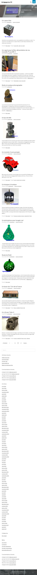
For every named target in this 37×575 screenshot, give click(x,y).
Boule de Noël (6, 255)
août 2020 (4, 491)
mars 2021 (4, 481)
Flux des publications (6, 546)
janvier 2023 (4, 449)
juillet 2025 (4, 396)
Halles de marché (5, 357)
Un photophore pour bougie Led (12, 220)
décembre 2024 (5, 407)
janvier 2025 (4, 405)
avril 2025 (4, 399)
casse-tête (16, 45)
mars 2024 (4, 422)
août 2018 (4, 515)
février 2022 (4, 468)
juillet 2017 (4, 529)
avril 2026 (4, 386)
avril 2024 (4, 420)
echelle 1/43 (19, 338)
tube (23, 338)
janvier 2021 (4, 485)
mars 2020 (4, 498)
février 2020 (4, 500)
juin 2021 (4, 479)
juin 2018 (4, 517)
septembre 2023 (5, 434)
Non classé (8, 45)
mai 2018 (4, 519)
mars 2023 (4, 445)
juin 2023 (4, 439)
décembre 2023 (5, 428)
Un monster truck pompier (11, 152)
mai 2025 (4, 397)
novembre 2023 (5, 430)
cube (19, 45)
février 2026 (4, 390)
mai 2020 (4, 494)
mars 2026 (4, 388)
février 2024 (4, 424)
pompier (23, 180)
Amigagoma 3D (6, 2)
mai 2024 (4, 418)
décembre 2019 (5, 504)
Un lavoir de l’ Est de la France (12, 286)
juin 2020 (4, 493)
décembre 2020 (5, 487)
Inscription (4, 542)
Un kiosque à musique (9, 184)
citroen (15, 338)
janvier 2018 (4, 523)
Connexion (4, 544)
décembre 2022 (5, 451)
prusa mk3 (23, 80)
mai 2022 (4, 462)
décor (15, 307)
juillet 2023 (4, 437)
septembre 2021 (5, 475)
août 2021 (4, 477)
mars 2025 (4, 401)
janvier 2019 (4, 508)
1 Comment (15, 53)
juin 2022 (4, 460)
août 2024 (4, 413)
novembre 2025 (5, 392)
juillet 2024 (4, 415)
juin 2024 (4, 416)
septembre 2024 (5, 411)
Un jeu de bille (6, 118)
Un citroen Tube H (8, 312)
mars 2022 (4, 466)
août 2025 (4, 394)
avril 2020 (4, 496)
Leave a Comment (16, 22)
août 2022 (4, 458)
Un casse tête (6, 20)
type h (25, 338)
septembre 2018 (5, 513)
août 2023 (4, 435)
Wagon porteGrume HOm (7, 365)
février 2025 (4, 403)
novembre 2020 (5, 489)
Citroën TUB (4, 361)
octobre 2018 (5, 512)
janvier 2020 (4, 502)
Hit (11, 572)
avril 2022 (4, 464)
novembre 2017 (5, 525)
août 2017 (4, 527)
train (24, 307)
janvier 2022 (4, 470)
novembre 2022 (5, 453)
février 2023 (4, 447)
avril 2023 (4, 443)
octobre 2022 (5, 454)
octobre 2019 (5, 506)
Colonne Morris (12, 375)
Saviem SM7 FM (5, 363)
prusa (20, 80)
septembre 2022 (5, 456)
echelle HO (19, 307)
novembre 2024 (5, 409)
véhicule (28, 338)
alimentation (16, 80)
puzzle (23, 45)
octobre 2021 (5, 473)
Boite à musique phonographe (12, 85)
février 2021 (4, 483)
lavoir (22, 307)
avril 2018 (4, 521)
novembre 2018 (5, 510)
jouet (15, 180)
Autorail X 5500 (5, 359)
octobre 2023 (5, 432)
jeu (21, 45)
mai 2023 (4, 441)
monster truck (19, 180)
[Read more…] (30, 78)
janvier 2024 (4, 426)
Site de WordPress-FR (6, 550)
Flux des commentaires (7, 548)
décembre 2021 (5, 472)
